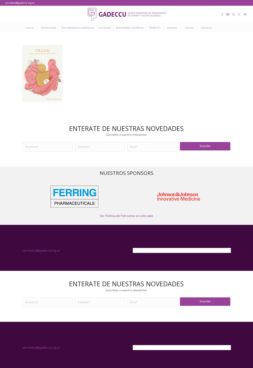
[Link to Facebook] (222, 14)
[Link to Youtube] (228, 14)
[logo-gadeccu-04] (126, 14)
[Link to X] (239, 14)
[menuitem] (29, 27)
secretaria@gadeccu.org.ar (20, 2)
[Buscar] (223, 27)
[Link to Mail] (245, 14)
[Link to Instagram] (233, 14)
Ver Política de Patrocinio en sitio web (126, 216)
